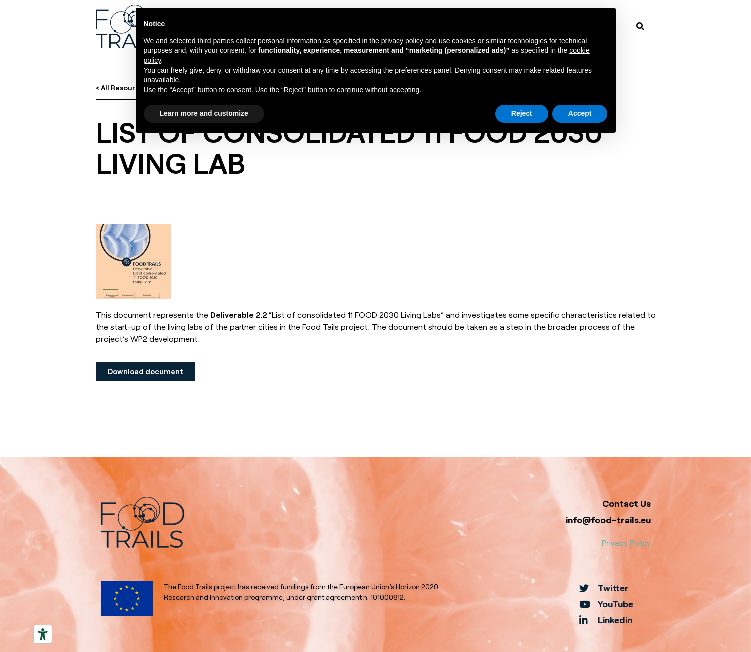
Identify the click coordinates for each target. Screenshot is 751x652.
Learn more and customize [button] (204, 114)
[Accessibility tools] (42, 634)
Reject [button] (521, 114)
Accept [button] (580, 114)
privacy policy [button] (402, 41)
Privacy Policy (626, 543)
